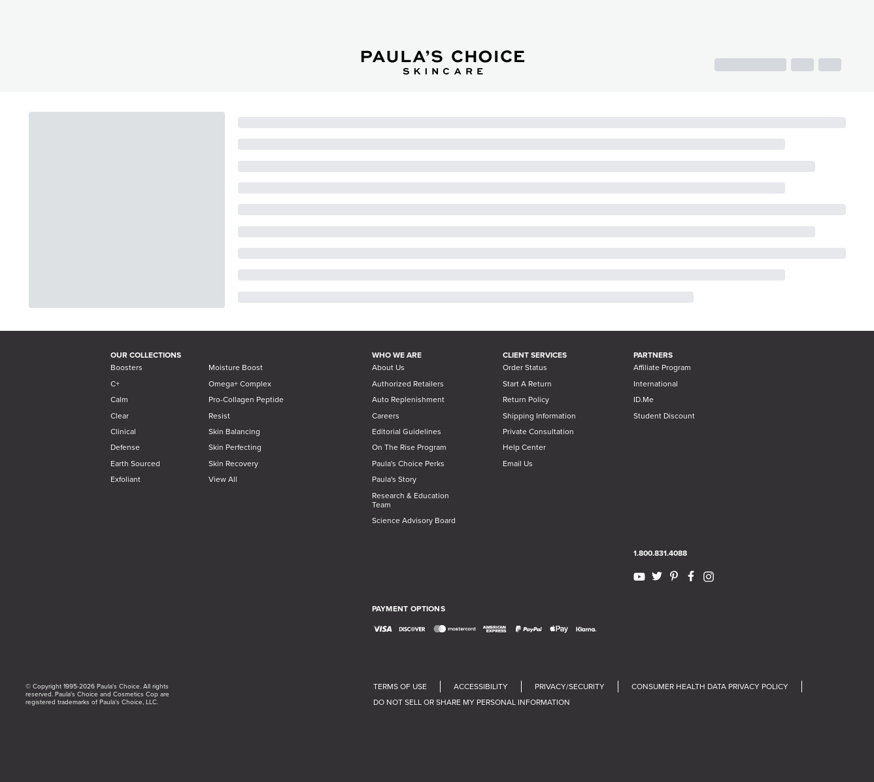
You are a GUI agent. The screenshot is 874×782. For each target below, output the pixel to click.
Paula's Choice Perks (408, 463)
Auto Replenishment (408, 399)
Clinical (123, 431)
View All (223, 479)
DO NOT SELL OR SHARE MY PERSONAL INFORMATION (471, 702)
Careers (385, 416)
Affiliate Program (662, 367)
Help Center (524, 447)
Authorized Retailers (408, 384)
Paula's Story (394, 479)
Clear (119, 416)
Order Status (525, 367)
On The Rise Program (409, 447)
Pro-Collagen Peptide (246, 399)
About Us (388, 367)
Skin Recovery (233, 463)
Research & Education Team (410, 500)
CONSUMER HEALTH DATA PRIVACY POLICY (709, 686)
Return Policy (526, 399)
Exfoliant (125, 479)
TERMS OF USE (400, 686)
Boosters (126, 367)
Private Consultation (538, 431)
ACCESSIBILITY (481, 686)
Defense (125, 447)
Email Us (518, 463)
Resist (219, 416)
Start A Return (527, 384)
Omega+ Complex (240, 384)
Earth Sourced (135, 463)
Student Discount (664, 416)
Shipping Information (539, 416)
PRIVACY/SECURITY (570, 686)
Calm (119, 399)
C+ (115, 384)
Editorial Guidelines (406, 431)
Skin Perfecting (235, 447)
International (655, 384)
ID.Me (643, 399)
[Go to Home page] (443, 70)
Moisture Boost (236, 367)
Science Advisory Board (414, 520)
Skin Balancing (234, 431)
